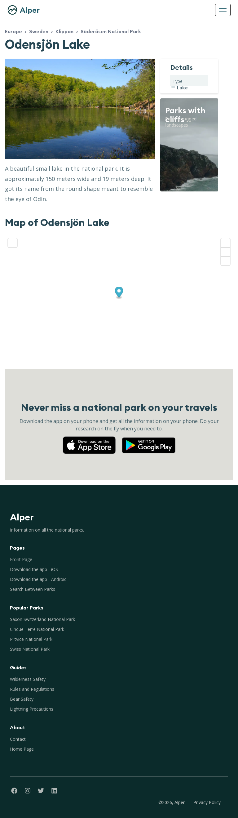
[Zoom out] (225, 251)
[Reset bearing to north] (225, 260)
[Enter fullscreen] (12, 242)
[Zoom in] (225, 242)
